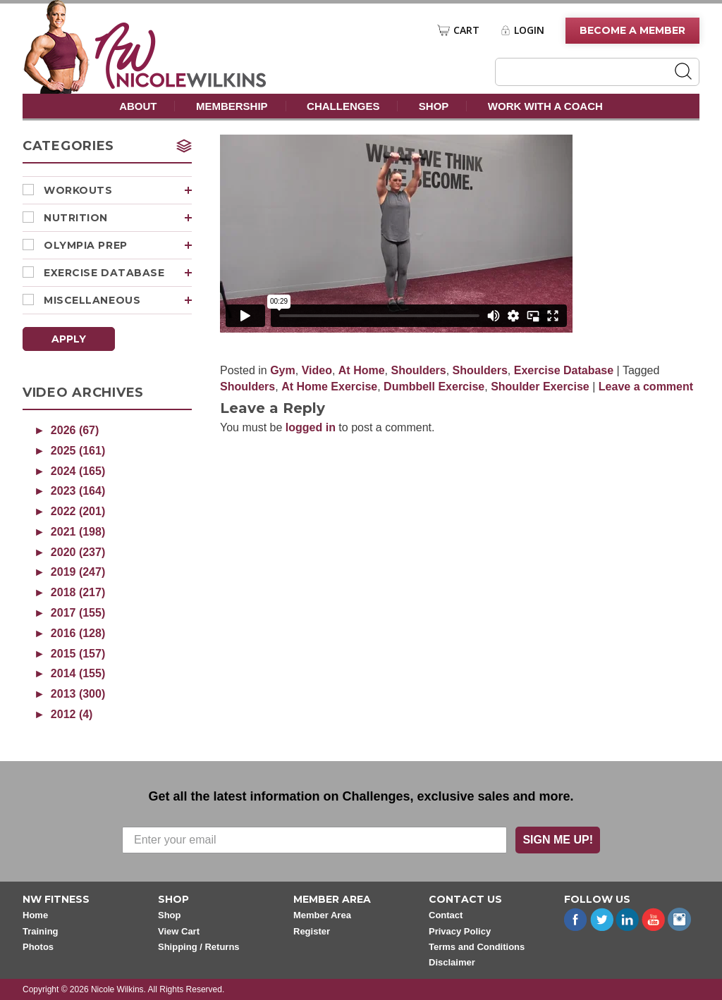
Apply (68, 339)
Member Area (322, 915)
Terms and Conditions (477, 947)
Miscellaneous (118, 300)
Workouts (118, 190)
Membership (232, 106)
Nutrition (118, 218)
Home (35, 915)
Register (311, 931)
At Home (361, 370)
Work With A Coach (545, 106)
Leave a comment (646, 387)
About (138, 106)
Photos (38, 947)
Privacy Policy (460, 931)
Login (529, 30)
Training (41, 931)
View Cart (179, 931)
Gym (282, 370)
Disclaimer (452, 962)
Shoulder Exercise (540, 387)
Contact (446, 915)
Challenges (343, 106)
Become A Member (632, 30)
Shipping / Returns (199, 947)
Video (317, 370)
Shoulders (418, 370)
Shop (434, 106)
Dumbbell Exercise (434, 387)
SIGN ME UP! (557, 840)
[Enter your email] (314, 840)
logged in (311, 427)
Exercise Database (118, 273)
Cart (466, 30)
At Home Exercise (329, 387)
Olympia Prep (118, 245)
